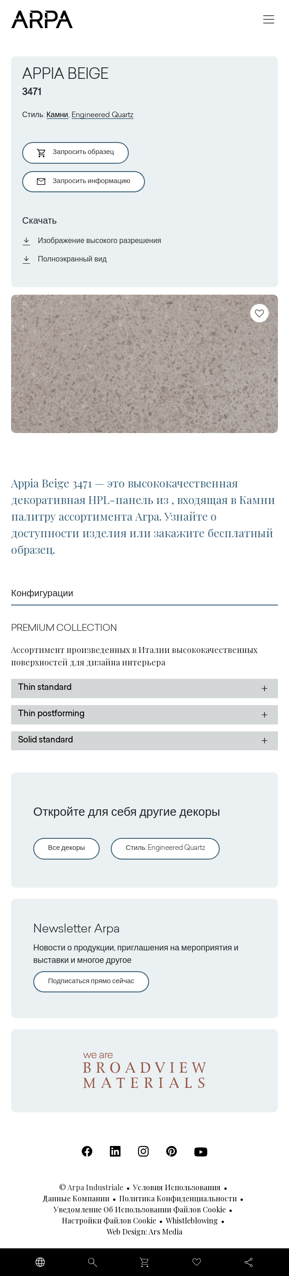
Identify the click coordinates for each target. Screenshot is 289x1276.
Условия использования (177, 1187)
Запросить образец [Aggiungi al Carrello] (75, 153)
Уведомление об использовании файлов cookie (140, 1209)
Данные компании (75, 1198)
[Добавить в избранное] (259, 313)
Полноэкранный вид (64, 259)
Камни (57, 115)
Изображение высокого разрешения (91, 241)
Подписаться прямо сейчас (91, 981)
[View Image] (144, 364)
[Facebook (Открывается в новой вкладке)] (87, 1151)
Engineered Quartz (102, 115)
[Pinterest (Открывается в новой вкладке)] (171, 1151)
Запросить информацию (83, 182)
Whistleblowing (192, 1220)
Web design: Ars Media (144, 1231)
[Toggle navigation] (268, 19)
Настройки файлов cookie (109, 1220)
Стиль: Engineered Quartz (165, 848)
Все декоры (66, 848)
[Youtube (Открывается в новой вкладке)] (201, 1152)
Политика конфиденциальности (178, 1198)
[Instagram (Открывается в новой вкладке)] (143, 1151)
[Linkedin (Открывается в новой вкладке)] (115, 1151)
